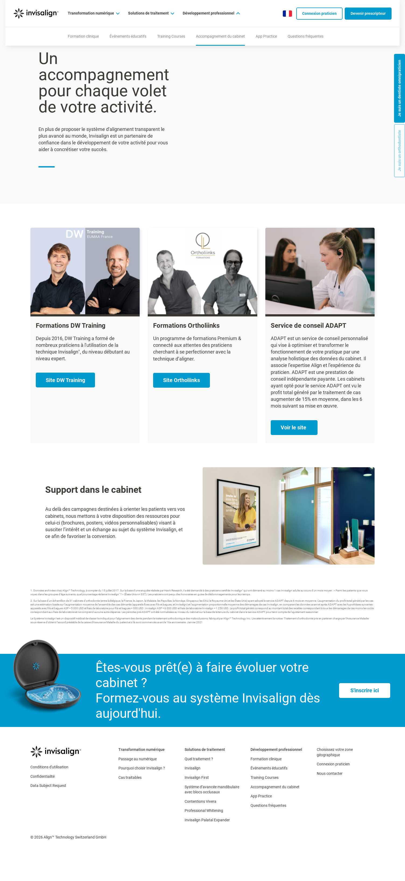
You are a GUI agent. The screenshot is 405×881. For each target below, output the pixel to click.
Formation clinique (266, 759)
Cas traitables (130, 777)
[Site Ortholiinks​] (181, 380)
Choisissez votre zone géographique (335, 752)
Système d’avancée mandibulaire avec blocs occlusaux (212, 789)
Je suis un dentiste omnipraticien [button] (399, 88)
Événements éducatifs (269, 768)
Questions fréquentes (268, 805)
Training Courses (265, 777)
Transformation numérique (141, 749)
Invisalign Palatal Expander (207, 820)
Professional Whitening (204, 810)
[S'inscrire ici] (364, 690)
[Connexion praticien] (319, 14)
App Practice (261, 796)
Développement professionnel (276, 749)
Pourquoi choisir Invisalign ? (141, 768)
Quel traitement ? (199, 759)
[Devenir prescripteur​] (368, 14)
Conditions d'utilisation (49, 767)
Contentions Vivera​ (200, 801)
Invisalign (192, 768)
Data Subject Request (48, 785)
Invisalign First (197, 777)
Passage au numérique (137, 759)
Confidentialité (42, 776)
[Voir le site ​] (294, 427)
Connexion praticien (333, 764)
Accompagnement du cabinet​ (275, 787)
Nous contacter (330, 773)
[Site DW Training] (65, 380)
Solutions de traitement (205, 749)
